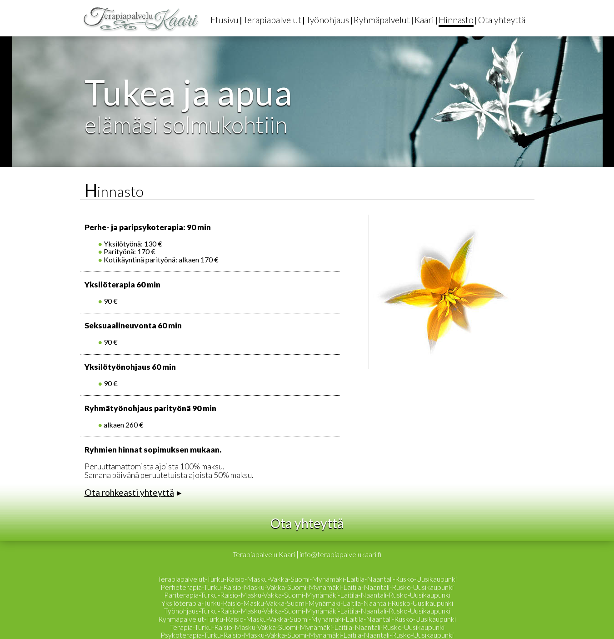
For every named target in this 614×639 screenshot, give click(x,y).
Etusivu (224, 20)
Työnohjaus (327, 20)
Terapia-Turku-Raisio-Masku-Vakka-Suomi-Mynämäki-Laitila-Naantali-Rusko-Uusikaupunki (307, 627)
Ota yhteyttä (501, 20)
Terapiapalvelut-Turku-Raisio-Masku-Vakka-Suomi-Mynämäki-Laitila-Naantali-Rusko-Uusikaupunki (307, 578)
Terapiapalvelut (272, 20)
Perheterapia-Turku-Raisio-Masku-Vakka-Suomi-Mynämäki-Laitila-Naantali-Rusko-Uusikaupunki (307, 587)
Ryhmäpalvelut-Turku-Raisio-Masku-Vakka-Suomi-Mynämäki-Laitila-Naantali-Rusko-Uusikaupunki (307, 618)
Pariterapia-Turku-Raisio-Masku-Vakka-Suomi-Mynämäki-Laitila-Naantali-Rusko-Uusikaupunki (307, 594)
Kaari (424, 20)
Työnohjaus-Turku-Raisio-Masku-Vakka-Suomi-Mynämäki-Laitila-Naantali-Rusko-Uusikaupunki (307, 610)
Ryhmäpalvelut (382, 20)
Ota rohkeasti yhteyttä (129, 492)
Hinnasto (456, 20)
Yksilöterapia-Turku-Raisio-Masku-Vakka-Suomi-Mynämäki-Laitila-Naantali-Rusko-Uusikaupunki (307, 603)
